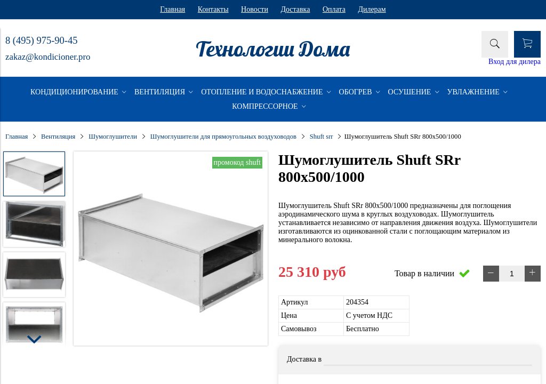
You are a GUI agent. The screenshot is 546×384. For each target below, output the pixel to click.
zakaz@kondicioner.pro (47, 57)
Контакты (213, 9)
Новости (254, 9)
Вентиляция (58, 136)
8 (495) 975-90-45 (41, 40)
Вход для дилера (514, 62)
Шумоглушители (113, 136)
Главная (172, 9)
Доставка (295, 9)
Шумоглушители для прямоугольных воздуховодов (223, 136)
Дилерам (372, 9)
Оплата (334, 9)
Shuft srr (321, 136)
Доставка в (304, 359)
